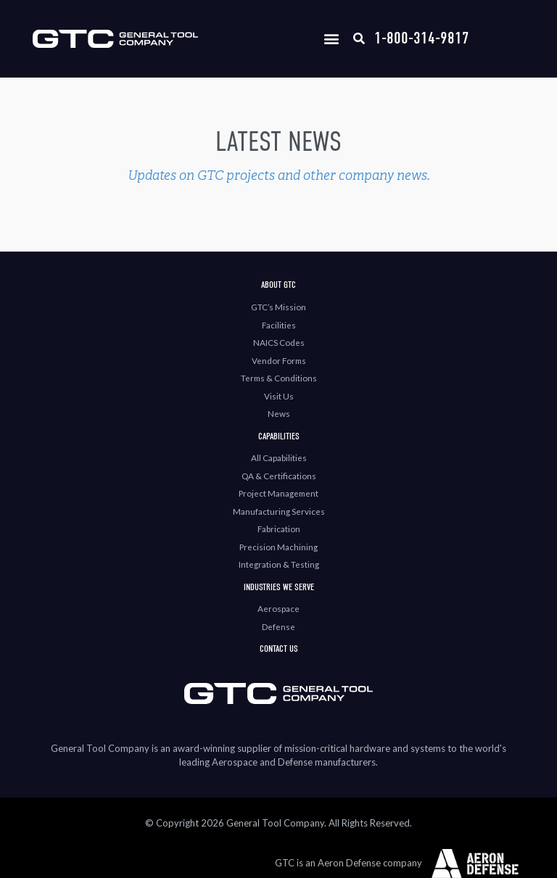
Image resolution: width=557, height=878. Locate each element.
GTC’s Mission (278, 307)
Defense (278, 626)
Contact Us (279, 648)
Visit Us (279, 396)
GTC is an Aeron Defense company (348, 863)
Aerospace (278, 608)
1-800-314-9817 (421, 38)
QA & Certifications (279, 476)
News (279, 413)
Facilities (279, 325)
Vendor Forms (279, 360)
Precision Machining (278, 547)
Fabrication (278, 528)
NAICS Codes (279, 342)
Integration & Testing (279, 564)
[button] (332, 39)
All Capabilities (279, 457)
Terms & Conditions (279, 378)
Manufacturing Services (279, 511)
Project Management (278, 493)
